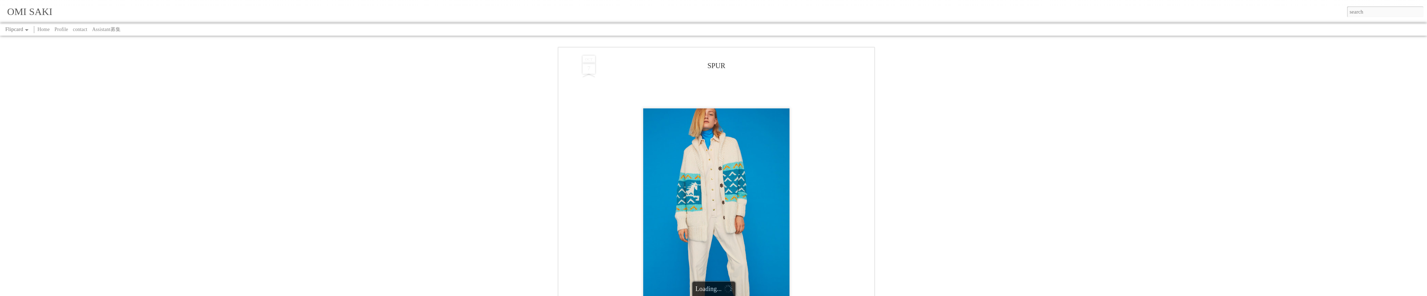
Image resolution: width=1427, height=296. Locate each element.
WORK (732, 60)
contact (80, 29)
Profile (61, 29)
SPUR (715, 60)
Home (43, 29)
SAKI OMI (744, 50)
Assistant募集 (106, 29)
